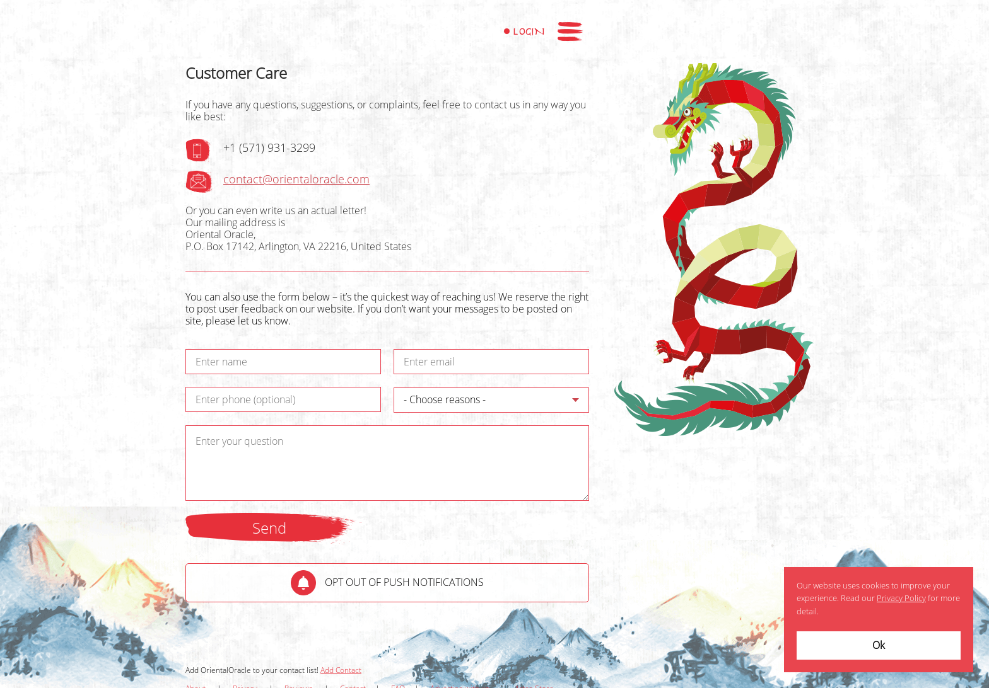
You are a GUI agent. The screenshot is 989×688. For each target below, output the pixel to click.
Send (269, 528)
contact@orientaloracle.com (296, 179)
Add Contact (340, 670)
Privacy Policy (901, 598)
